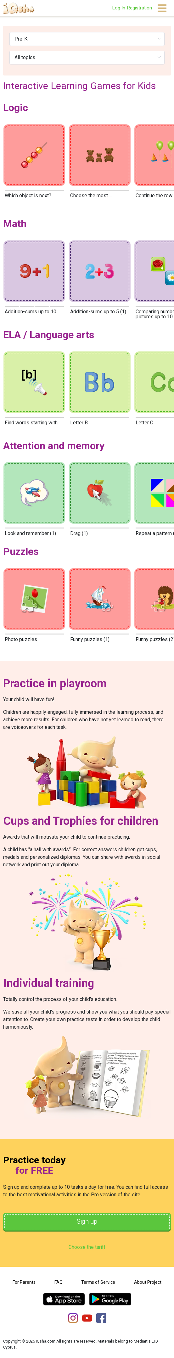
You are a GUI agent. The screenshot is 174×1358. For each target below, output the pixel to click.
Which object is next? (28, 195)
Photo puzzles (21, 639)
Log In (118, 8)
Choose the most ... (91, 195)
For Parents (24, 1282)
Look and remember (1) (30, 533)
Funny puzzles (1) (89, 639)
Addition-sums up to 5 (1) (98, 312)
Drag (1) (79, 533)
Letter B (79, 423)
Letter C (144, 423)
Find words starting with (31, 423)
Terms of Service (98, 1282)
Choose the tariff (87, 1247)
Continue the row (154, 195)
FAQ (58, 1282)
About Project (147, 1282)
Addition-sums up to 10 (30, 312)
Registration (139, 8)
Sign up (87, 1222)
